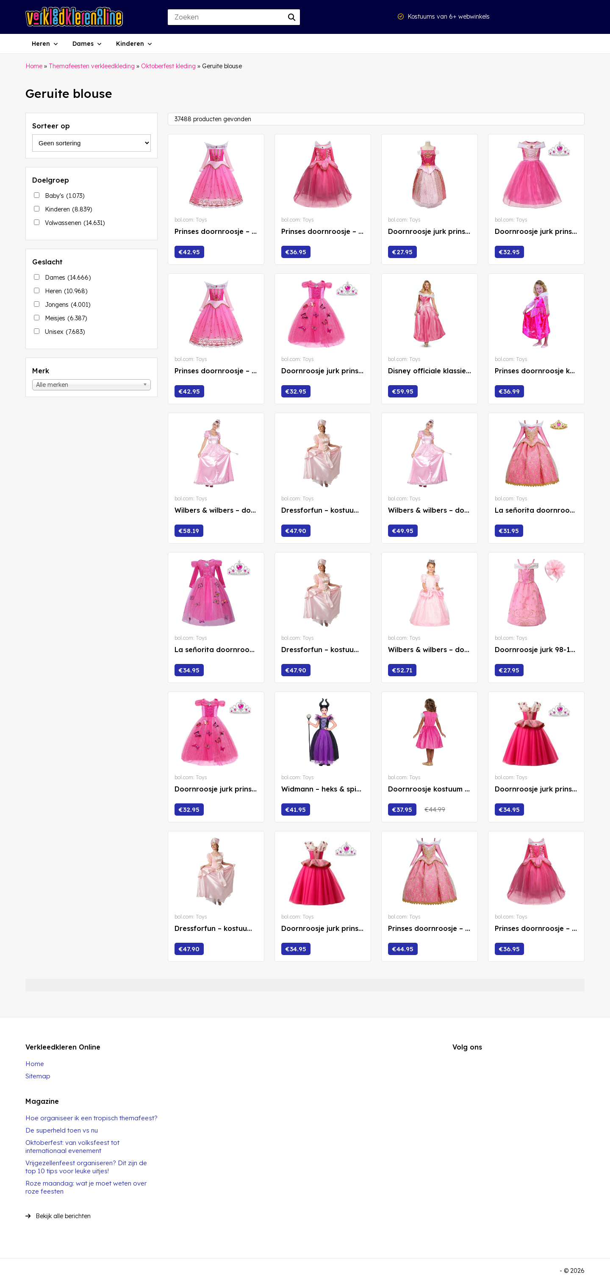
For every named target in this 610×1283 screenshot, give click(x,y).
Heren (41, 43)
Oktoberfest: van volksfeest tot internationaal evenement (72, 1147)
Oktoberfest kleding (168, 66)
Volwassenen (75, 223)
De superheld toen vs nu (61, 1130)
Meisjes (66, 318)
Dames (83, 43)
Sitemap (37, 1076)
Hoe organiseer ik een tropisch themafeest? (91, 1118)
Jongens (67, 304)
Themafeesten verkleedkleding (92, 66)
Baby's (64, 196)
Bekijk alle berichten (58, 1216)
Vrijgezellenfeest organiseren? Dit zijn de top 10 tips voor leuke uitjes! (86, 1167)
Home (33, 66)
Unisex (65, 332)
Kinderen (130, 43)
